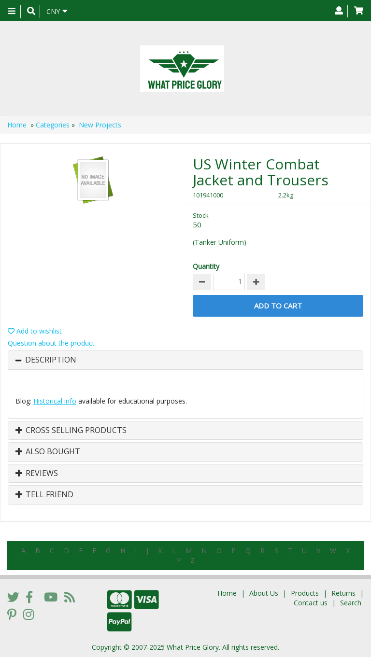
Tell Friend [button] (44, 494)
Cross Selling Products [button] (71, 430)
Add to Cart (278, 305)
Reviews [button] (36, 473)
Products (305, 593)
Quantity (206, 266)
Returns (343, 593)
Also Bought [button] (47, 451)
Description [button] (50, 360)
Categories (53, 124)
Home (17, 124)
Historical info (54, 400)
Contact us (311, 602)
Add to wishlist (35, 330)
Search (350, 602)
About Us (263, 593)
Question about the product (51, 343)
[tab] (185, 360)
